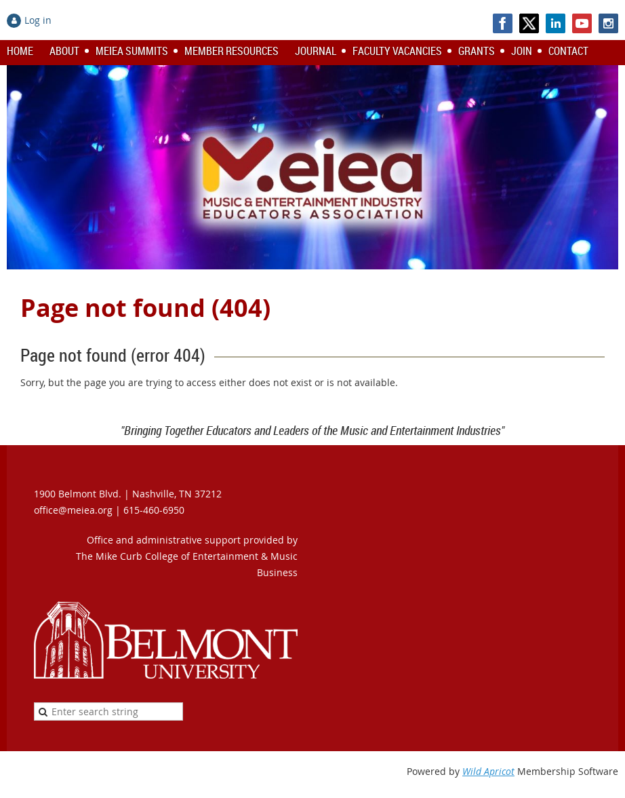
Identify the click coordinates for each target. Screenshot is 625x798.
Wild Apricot (488, 771)
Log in (38, 20)
